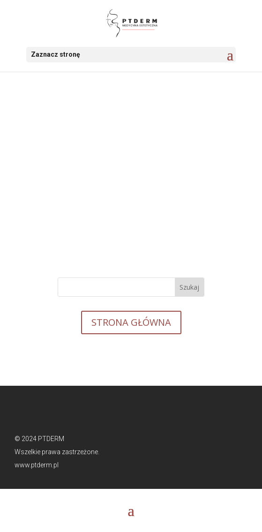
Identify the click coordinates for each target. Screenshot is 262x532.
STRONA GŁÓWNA (131, 322)
